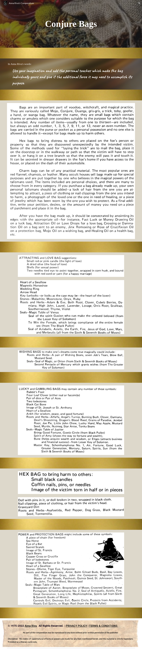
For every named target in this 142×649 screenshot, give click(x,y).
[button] (139, 3)
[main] (71, 24)
